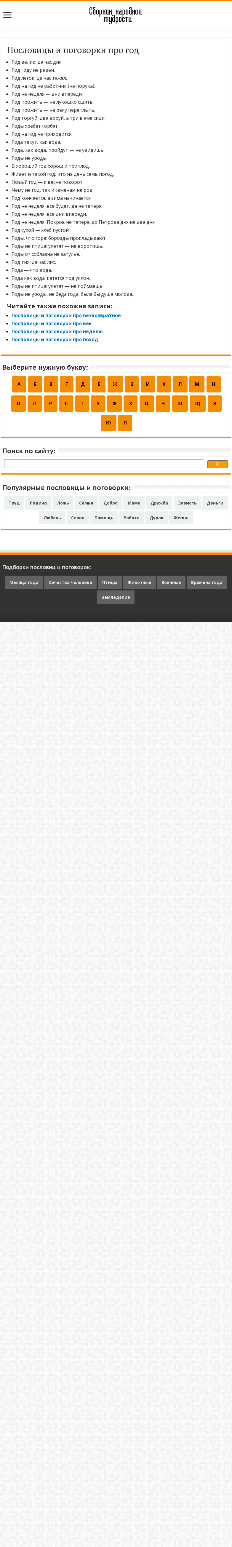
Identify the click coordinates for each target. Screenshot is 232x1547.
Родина (38, 505)
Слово (77, 520)
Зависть (187, 505)
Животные (139, 585)
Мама (134, 505)
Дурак (157, 520)
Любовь (52, 520)
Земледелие (116, 600)
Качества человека (70, 585)
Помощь (104, 520)
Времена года (207, 585)
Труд (14, 505)
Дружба (159, 505)
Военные (171, 585)
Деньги (215, 505)
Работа (132, 520)
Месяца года (24, 585)
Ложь (63, 505)
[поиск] (103, 468)
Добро (110, 505)
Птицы (109, 585)
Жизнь (181, 520)
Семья (86, 505)
